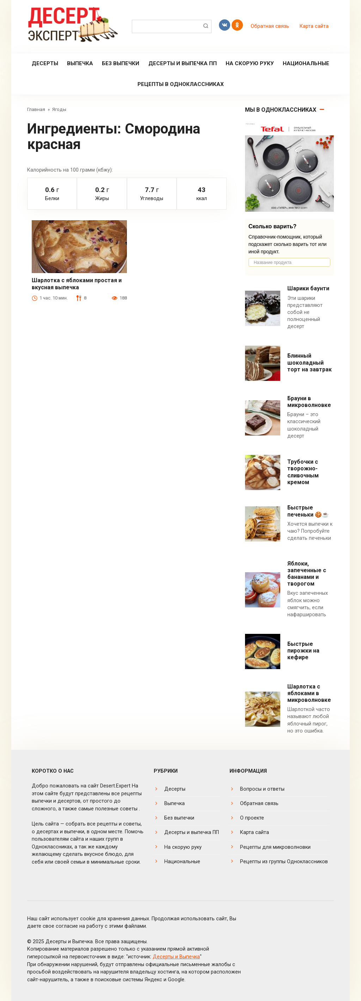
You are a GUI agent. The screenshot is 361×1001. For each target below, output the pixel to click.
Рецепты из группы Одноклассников (284, 862)
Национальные (306, 63)
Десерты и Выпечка (176, 957)
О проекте (252, 818)
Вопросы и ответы (262, 789)
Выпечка (80, 63)
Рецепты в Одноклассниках (180, 84)
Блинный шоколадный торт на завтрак (309, 362)
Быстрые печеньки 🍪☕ (308, 511)
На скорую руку (250, 63)
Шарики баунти (308, 288)
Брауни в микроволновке (309, 401)
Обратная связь (270, 26)
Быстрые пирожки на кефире (303, 651)
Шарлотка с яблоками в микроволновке (309, 693)
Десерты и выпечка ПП (182, 63)
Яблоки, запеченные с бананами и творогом (306, 573)
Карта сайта (314, 26)
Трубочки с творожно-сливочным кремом (303, 472)
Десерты (45, 63)
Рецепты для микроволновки (275, 847)
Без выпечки (120, 63)
